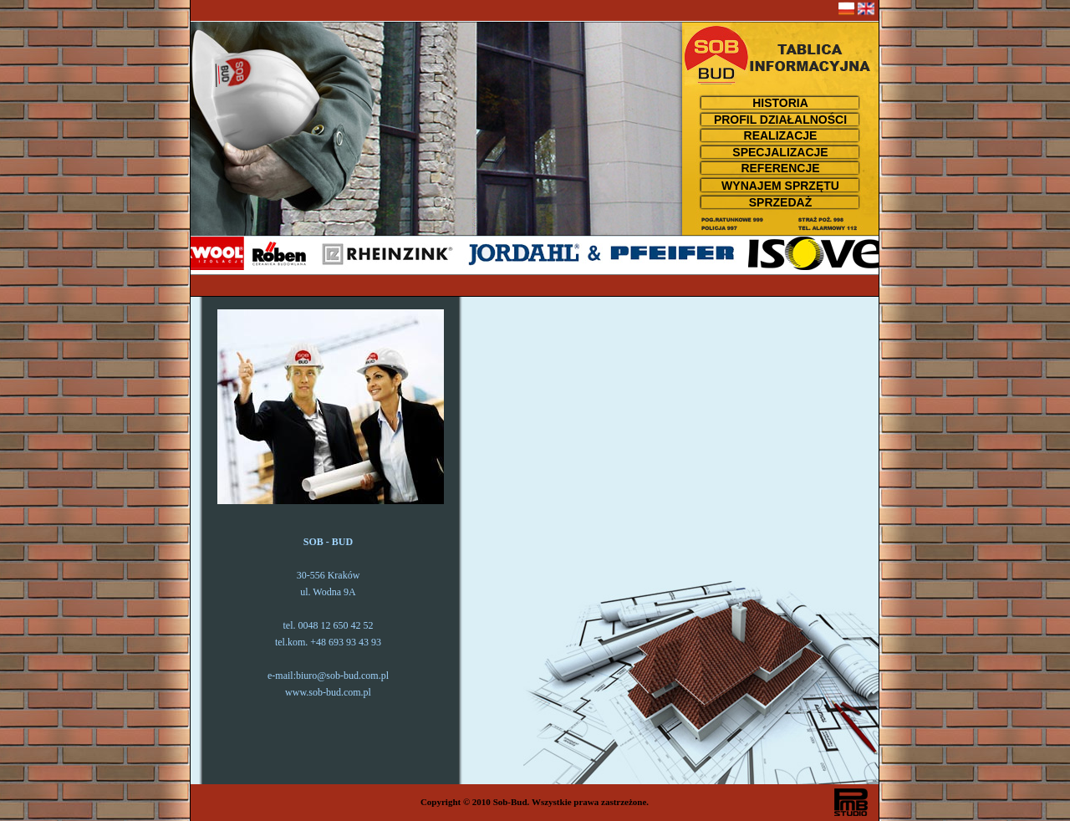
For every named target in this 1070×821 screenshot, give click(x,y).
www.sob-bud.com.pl (328, 692)
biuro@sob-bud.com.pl (342, 675)
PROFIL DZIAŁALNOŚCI (780, 119)
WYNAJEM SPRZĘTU (780, 185)
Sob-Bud (510, 802)
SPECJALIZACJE (780, 152)
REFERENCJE (780, 168)
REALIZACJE (781, 135)
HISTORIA (780, 103)
